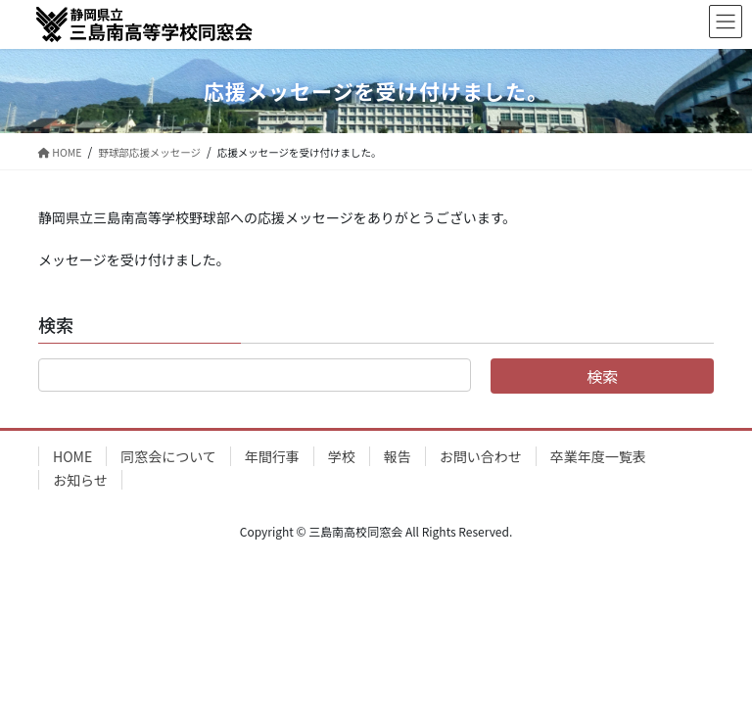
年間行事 (272, 456)
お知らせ (80, 480)
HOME (72, 456)
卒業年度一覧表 (598, 456)
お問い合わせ (481, 456)
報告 (397, 456)
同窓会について (168, 456)
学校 (341, 456)
